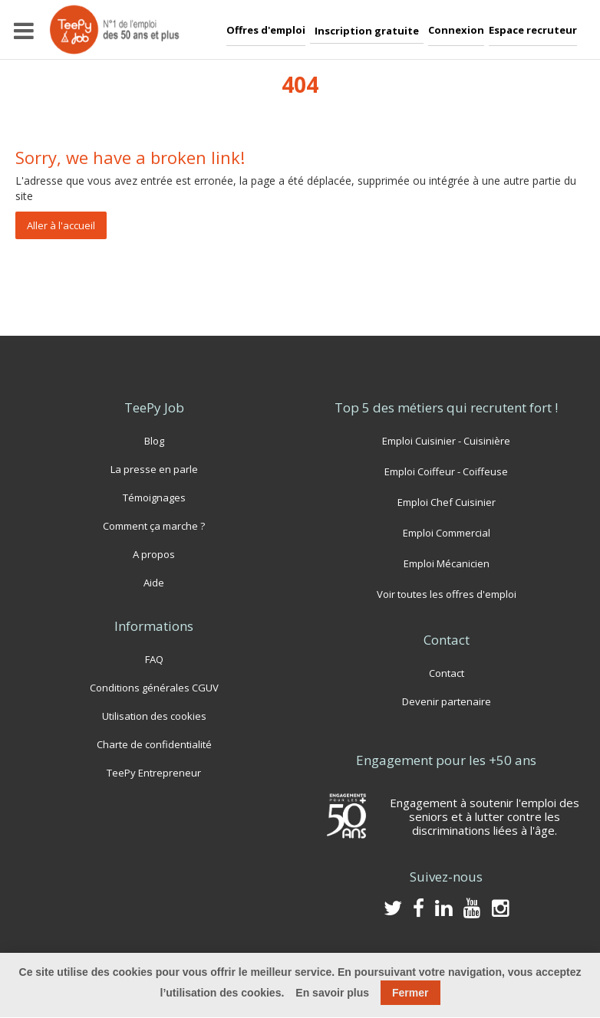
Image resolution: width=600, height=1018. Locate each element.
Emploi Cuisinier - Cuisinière (446, 440)
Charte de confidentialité (154, 744)
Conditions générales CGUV (154, 687)
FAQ (154, 659)
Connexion (456, 30)
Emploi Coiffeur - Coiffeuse (446, 471)
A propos (153, 554)
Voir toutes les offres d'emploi (446, 593)
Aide (154, 582)
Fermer (410, 993)
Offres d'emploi (265, 30)
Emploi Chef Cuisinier (446, 501)
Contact (446, 672)
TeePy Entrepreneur (153, 772)
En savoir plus (332, 993)
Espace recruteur (533, 30)
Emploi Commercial (446, 532)
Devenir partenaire (447, 701)
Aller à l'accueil (61, 225)
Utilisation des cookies (153, 715)
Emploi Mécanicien (446, 563)
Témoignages (154, 497)
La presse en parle (153, 468)
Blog (154, 440)
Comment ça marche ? (153, 525)
